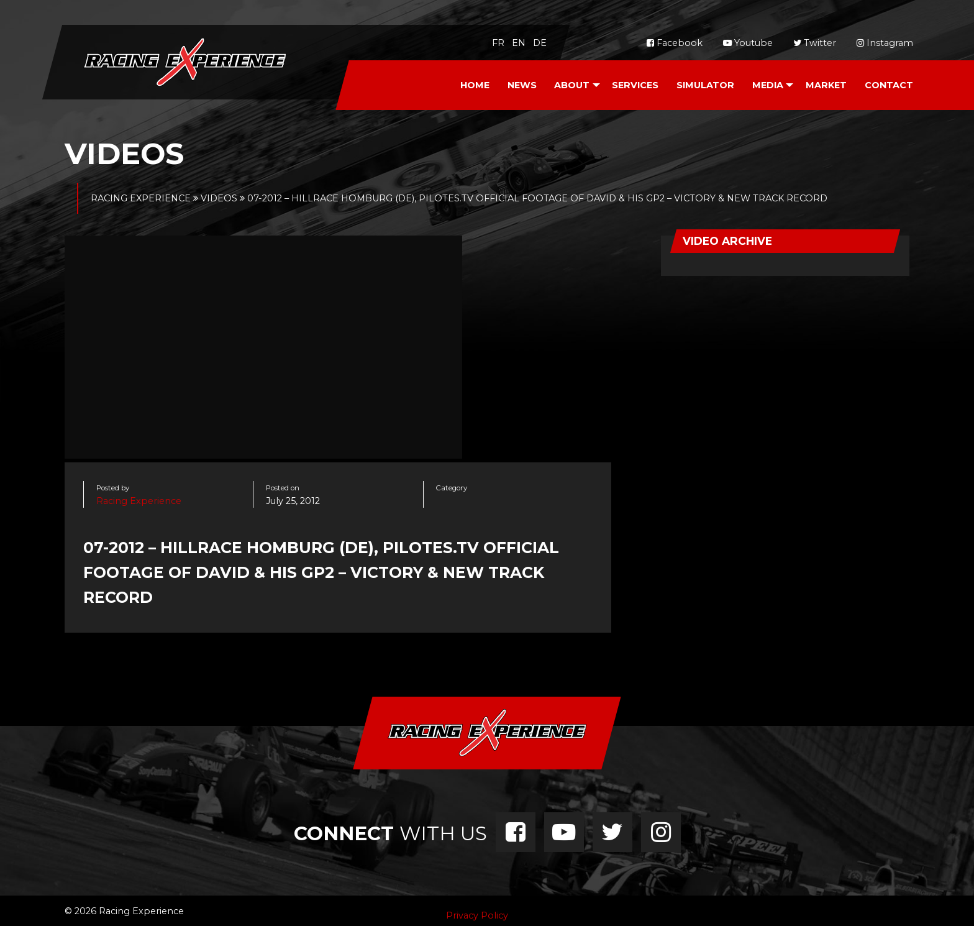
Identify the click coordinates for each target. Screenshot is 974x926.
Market (826, 85)
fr (498, 42)
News (522, 85)
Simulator (705, 85)
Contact (889, 85)
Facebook (675, 42)
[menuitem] (474, 85)
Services (635, 85)
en (519, 42)
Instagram (885, 42)
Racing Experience (138, 501)
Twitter (814, 42)
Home (474, 85)
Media (767, 85)
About (571, 85)
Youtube (748, 42)
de (540, 42)
